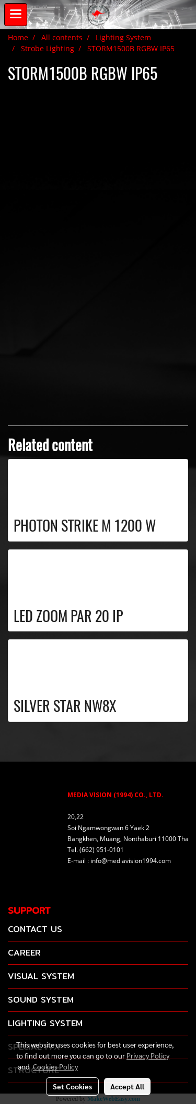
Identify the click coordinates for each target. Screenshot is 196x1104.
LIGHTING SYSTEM (45, 1023)
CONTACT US (35, 929)
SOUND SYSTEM (41, 999)
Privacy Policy (147, 1055)
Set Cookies (72, 1086)
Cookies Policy (55, 1066)
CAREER (24, 952)
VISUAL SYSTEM (41, 976)
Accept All (127, 1086)
